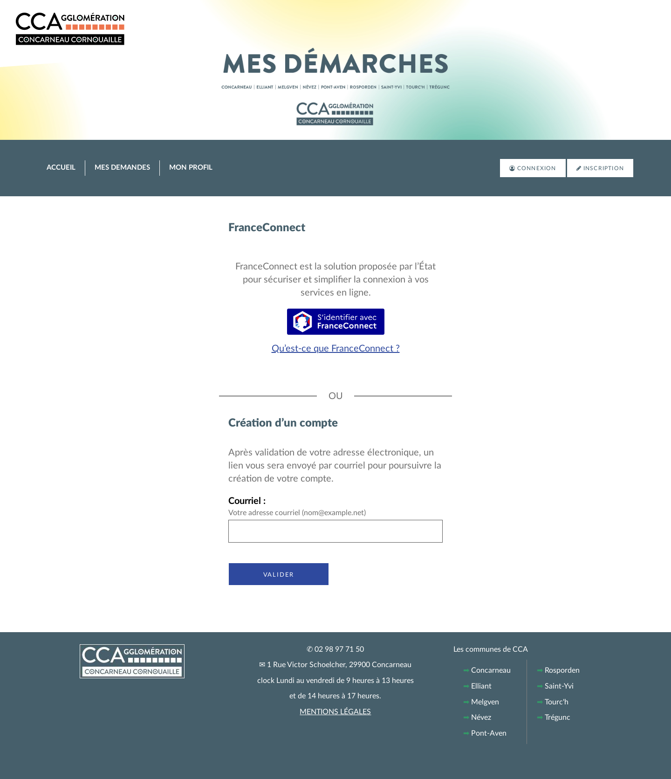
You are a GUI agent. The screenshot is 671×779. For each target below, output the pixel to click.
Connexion (536, 168)
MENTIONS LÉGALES (335, 712)
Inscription (603, 168)
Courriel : (247, 501)
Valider (278, 574)
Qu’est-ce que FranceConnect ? (336, 348)
